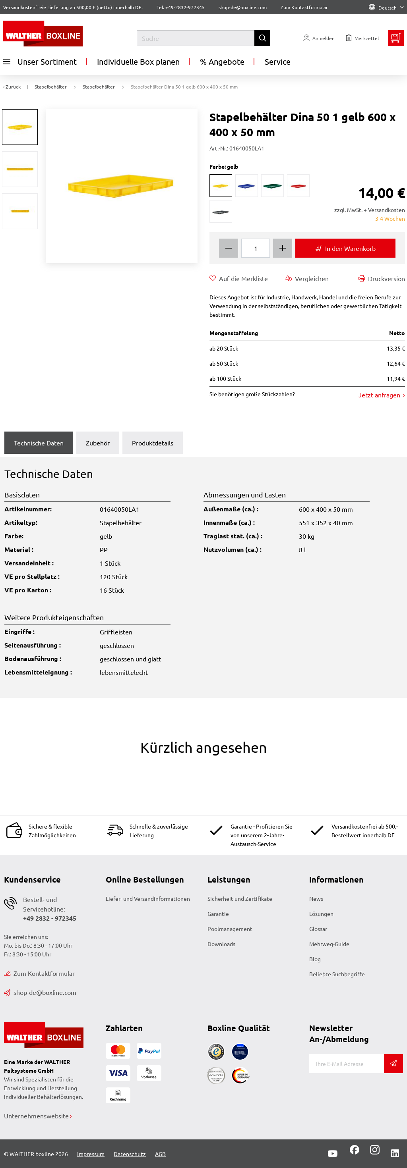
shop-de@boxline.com (40, 992)
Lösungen (321, 913)
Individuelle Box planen (138, 61)
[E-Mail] (346, 1063)
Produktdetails (152, 443)
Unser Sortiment (40, 61)
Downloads (221, 943)
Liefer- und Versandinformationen (148, 898)
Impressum (91, 1153)
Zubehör (98, 443)
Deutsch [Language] (386, 7)
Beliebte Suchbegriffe (337, 973)
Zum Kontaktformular (304, 7)
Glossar (318, 928)
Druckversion (382, 278)
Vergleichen (307, 278)
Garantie (218, 913)
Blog (315, 958)
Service (278, 61)
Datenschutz (130, 1153)
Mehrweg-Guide (329, 943)
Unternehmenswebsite (36, 1116)
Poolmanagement (229, 928)
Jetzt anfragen (380, 395)
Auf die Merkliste (238, 278)
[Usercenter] (318, 38)
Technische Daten (39, 443)
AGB (160, 1153)
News (316, 898)
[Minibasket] (396, 38)
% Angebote (222, 61)
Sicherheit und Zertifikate (239, 898)
